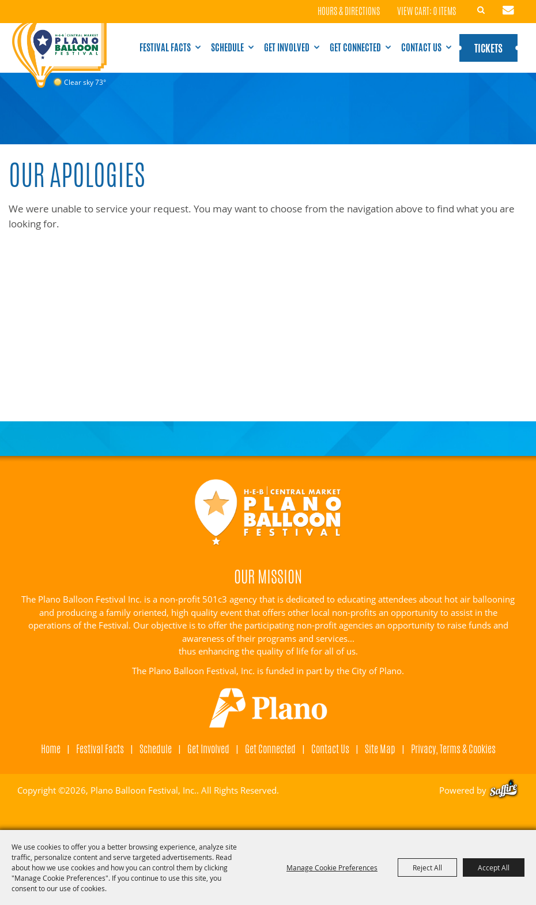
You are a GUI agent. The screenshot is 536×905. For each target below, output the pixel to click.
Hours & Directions (349, 12)
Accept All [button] (493, 867)
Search (481, 10)
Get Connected (355, 47)
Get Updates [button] (508, 10)
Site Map (380, 748)
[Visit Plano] (268, 708)
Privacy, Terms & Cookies (453, 748)
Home (51, 748)
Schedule (227, 47)
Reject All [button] (427, 867)
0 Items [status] (444, 11)
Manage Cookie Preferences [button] (332, 867)
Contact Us (421, 47)
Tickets (488, 47)
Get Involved (286, 47)
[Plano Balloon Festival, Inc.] (59, 56)
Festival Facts (165, 47)
